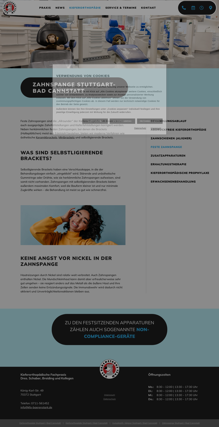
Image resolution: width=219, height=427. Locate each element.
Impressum (156, 128)
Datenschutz (140, 128)
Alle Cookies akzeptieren (150, 121)
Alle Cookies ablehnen (122, 121)
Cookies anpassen (95, 121)
